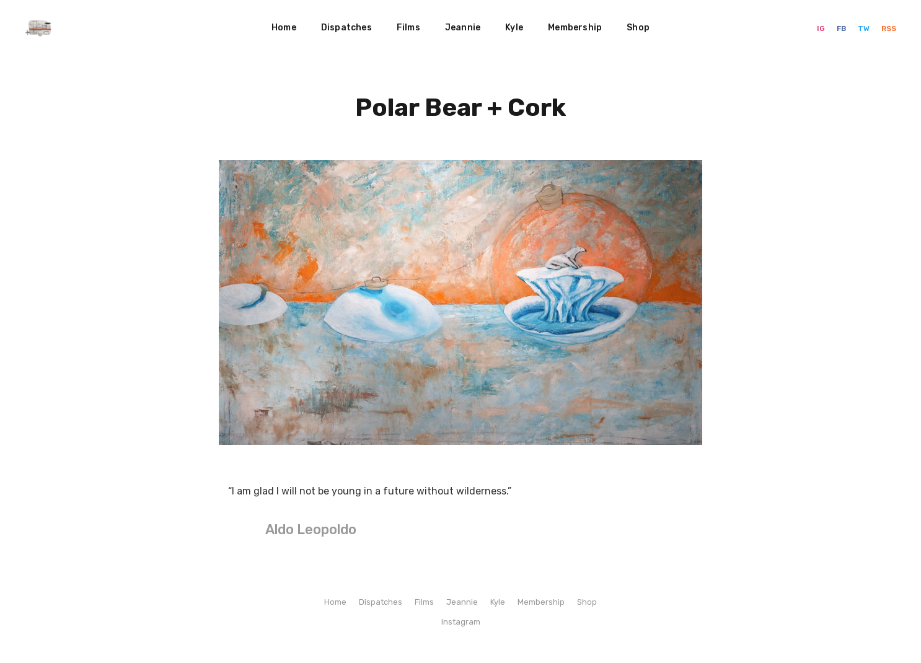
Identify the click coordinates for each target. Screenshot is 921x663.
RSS (888, 28)
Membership (575, 27)
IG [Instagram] (822, 28)
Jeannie (462, 27)
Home (283, 27)
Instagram (460, 621)
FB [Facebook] (842, 28)
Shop (638, 27)
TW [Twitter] (864, 28)
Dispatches (346, 27)
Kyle (514, 27)
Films (408, 27)
